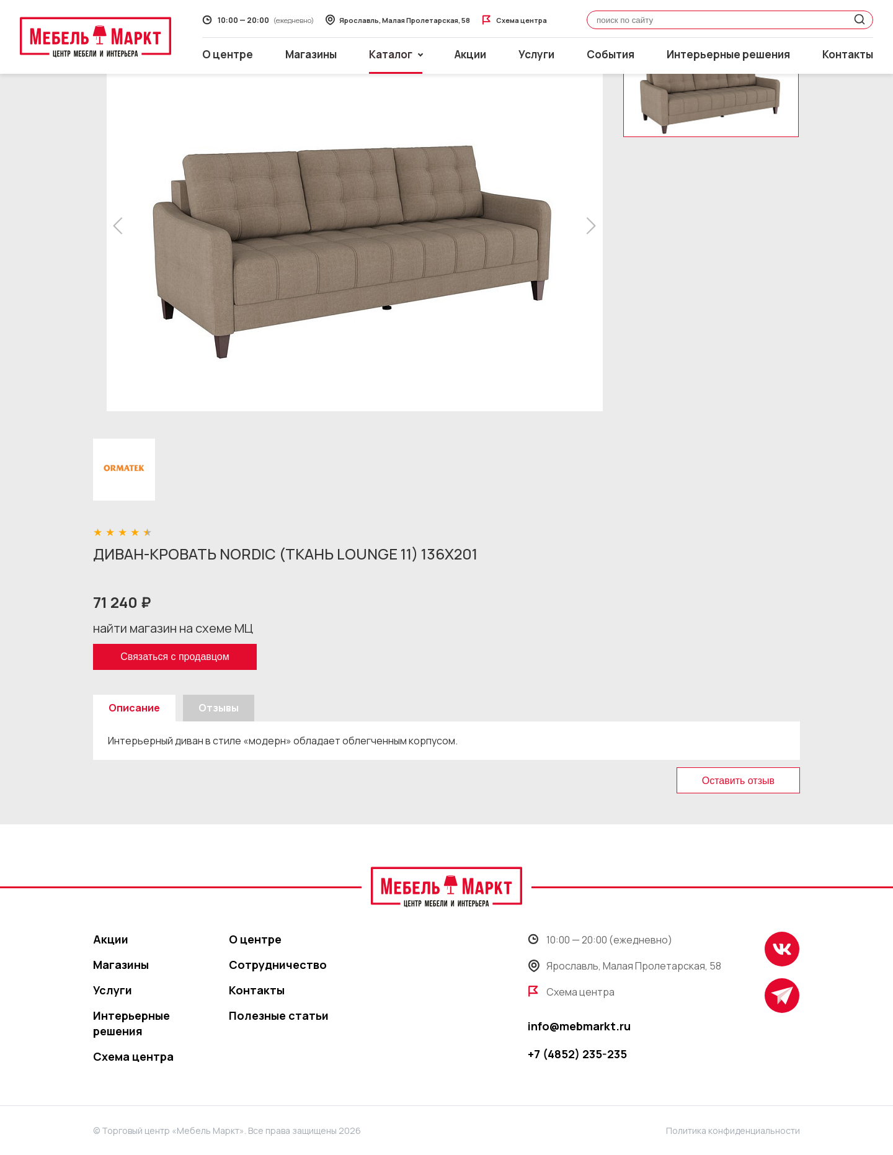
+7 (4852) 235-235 (577, 1053)
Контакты (847, 54)
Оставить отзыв (738, 780)
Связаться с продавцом (174, 656)
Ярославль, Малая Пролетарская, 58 (624, 966)
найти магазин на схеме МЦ (173, 628)
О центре (227, 54)
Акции (470, 54)
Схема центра (133, 1056)
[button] (121, 225)
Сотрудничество (278, 964)
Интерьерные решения (728, 54)
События (610, 54)
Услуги (536, 54)
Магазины (311, 54)
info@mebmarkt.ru (579, 1026)
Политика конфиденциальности (733, 1130)
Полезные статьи (279, 1015)
